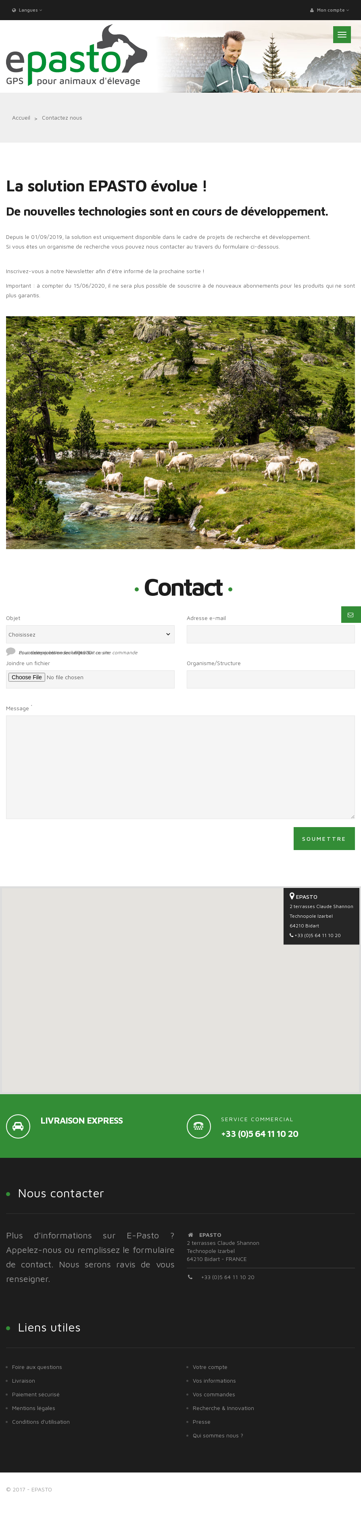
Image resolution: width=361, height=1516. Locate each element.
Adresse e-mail (206, 617)
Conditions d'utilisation (41, 1421)
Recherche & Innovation (223, 1407)
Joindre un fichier (28, 662)
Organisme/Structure (214, 662)
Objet (13, 617)
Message (19, 707)
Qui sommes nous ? (218, 1435)
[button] (180, 982)
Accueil (21, 117)
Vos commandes (214, 1394)
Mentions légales (33, 1407)
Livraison (23, 1380)
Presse (202, 1421)
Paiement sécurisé (36, 1394)
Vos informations (214, 1380)
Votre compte (210, 1366)
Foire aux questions (37, 1366)
